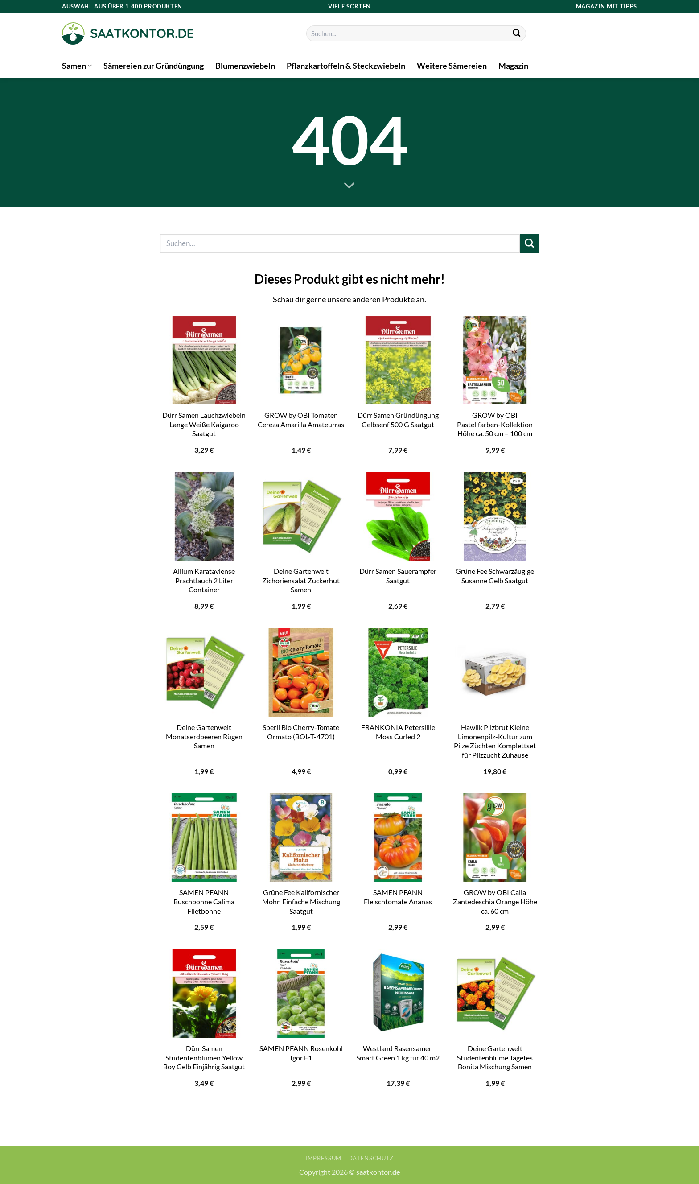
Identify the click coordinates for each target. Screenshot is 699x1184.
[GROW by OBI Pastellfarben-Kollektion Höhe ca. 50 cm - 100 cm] (495, 360)
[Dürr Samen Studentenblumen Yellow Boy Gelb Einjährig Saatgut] (204, 993)
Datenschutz (371, 1158)
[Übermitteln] (517, 33)
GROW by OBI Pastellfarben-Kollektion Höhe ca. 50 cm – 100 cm (495, 424)
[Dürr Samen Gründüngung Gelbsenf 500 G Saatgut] (398, 360)
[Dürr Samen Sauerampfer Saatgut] (398, 516)
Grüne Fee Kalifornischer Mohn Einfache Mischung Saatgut (301, 901)
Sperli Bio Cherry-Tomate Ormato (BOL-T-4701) (301, 732)
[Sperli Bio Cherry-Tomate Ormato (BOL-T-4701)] (301, 672)
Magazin (513, 65)
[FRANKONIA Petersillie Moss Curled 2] (398, 672)
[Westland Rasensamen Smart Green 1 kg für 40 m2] (398, 993)
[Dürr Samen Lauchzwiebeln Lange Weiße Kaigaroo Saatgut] (204, 360)
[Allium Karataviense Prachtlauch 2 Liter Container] (204, 516)
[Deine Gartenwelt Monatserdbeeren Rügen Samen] (204, 672)
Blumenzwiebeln (245, 65)
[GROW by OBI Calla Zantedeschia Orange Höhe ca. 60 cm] (495, 837)
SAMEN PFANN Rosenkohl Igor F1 (301, 1053)
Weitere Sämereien (452, 65)
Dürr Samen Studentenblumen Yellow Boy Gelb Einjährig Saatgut (204, 1057)
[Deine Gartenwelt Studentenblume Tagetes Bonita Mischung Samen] (495, 993)
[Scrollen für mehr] (349, 186)
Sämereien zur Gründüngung (153, 65)
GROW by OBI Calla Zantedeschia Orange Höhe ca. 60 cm (495, 901)
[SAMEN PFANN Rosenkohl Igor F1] (301, 993)
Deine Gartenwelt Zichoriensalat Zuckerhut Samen (301, 580)
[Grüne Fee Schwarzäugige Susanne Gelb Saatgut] (495, 516)
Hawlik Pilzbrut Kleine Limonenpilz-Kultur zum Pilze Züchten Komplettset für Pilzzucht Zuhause (495, 741)
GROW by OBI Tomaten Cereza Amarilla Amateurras (301, 420)
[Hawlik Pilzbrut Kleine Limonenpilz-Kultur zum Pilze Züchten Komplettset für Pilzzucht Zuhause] (495, 672)
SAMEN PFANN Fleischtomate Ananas (398, 897)
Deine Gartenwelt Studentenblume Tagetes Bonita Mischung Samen (495, 1057)
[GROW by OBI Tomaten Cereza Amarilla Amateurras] (301, 360)
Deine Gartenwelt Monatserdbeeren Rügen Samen (204, 736)
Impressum (323, 1158)
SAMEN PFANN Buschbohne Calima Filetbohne (203, 901)
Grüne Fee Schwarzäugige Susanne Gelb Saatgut (495, 576)
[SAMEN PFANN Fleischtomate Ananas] (398, 837)
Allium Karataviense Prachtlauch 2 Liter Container (204, 580)
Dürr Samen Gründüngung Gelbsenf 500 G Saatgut (398, 420)
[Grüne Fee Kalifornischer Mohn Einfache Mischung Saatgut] (301, 837)
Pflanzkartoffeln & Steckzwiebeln (346, 65)
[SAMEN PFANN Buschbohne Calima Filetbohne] (204, 837)
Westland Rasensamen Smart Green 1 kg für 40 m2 (398, 1053)
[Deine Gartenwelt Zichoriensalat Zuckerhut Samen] (301, 516)
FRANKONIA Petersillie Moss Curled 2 (398, 732)
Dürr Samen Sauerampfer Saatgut (397, 576)
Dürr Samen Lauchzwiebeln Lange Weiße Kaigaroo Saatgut (204, 424)
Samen (77, 65)
